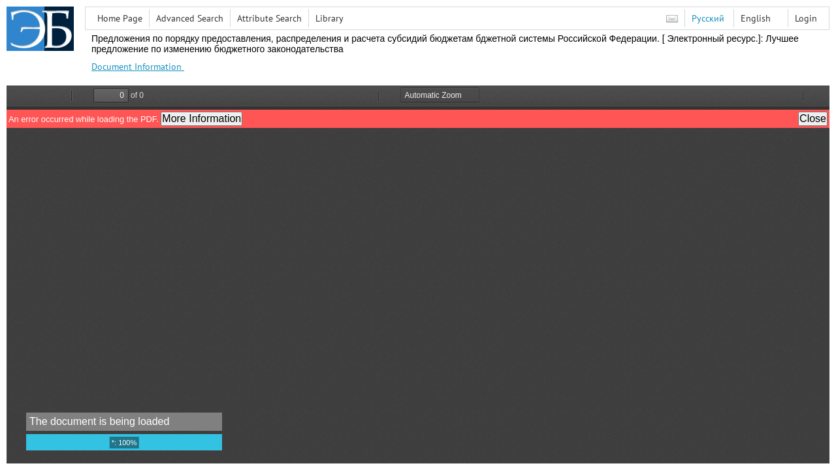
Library (329, 18)
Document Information (137, 66)
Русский (708, 18)
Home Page (119, 18)
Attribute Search (269, 18)
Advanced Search (189, 18)
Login (806, 18)
